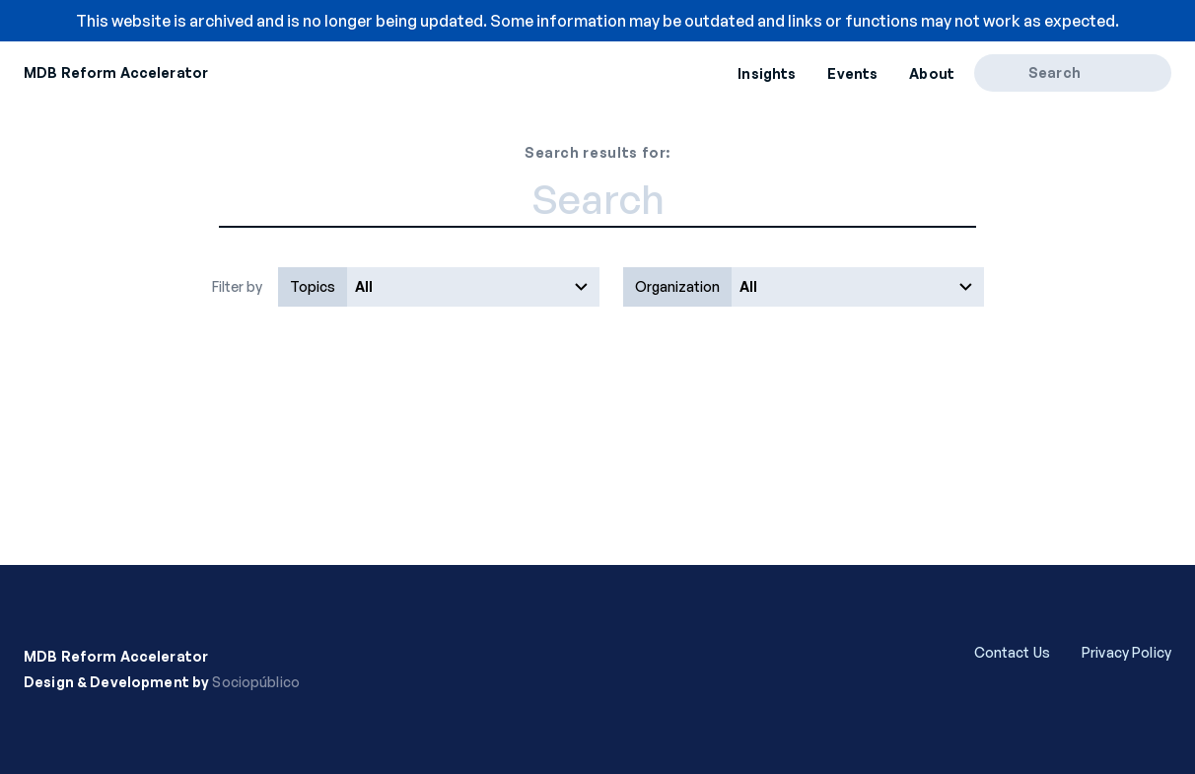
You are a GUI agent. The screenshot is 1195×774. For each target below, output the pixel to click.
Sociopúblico (256, 681)
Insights (767, 73)
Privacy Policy (1126, 652)
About (931, 73)
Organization (677, 286)
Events (852, 73)
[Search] (1008, 73)
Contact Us (1012, 652)
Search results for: (597, 152)
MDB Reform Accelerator (116, 72)
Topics (312, 286)
